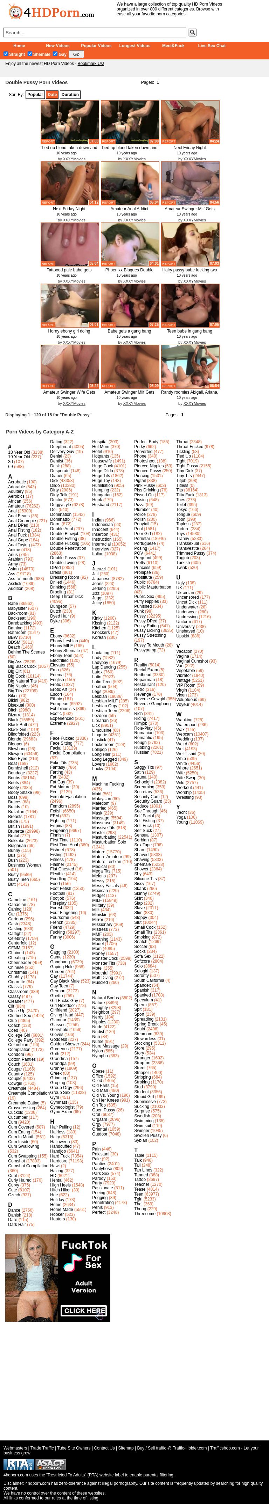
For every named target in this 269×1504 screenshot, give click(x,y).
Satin (139, 772)
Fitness (57, 859)
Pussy (140, 616)
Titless (182, 485)
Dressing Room (64, 577)
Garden (57, 971)
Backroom (17, 613)
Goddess (58, 1039)
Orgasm (99, 1119)
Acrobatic (17, 482)
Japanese (101, 578)
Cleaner (15, 1001)
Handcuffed (60, 1146)
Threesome (145, 1213)
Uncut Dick (186, 602)
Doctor (56, 499)
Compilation (19, 1049)
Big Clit (14, 671)
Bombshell (18, 768)
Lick (95, 725)
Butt (11, 884)
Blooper (15, 744)
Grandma (59, 1058)
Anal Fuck (17, 535)
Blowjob (15, 753)
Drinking (57, 587)
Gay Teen (59, 986)
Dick (54, 480)
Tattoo (140, 1179)
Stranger (142, 1058)
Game (56, 957)
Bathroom (17, 632)
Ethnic (56, 698)
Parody (98, 1178)
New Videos (57, 45)
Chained (16, 952)
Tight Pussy (187, 465)
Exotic (56, 713)
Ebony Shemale (65, 650)
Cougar (15, 1069)
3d (10, 461)
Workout (184, 787)
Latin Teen (101, 681)
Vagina (182, 656)
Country (15, 1074)
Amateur (16, 506)
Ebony (56, 636)
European (59, 703)
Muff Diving (102, 977)
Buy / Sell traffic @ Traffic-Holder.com (172, 1448)
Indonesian (102, 524)
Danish (14, 1215)
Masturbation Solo (109, 842)
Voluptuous (186, 699)
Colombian (18, 1044)
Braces (14, 802)
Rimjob (140, 723)
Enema (56, 674)
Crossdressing (21, 1107)
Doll (53, 509)
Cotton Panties (22, 1059)
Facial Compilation (67, 753)
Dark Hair (17, 1224)
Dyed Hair (59, 616)
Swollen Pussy (147, 1135)
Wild (180, 782)
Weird (181, 744)
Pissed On (143, 494)
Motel (97, 968)
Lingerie (99, 734)
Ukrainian (185, 592)
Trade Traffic (42, 1448)
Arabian (15, 559)
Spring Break (146, 1024)
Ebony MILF (61, 645)
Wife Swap (186, 777)
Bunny (14, 850)
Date (52, 94)
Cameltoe (17, 899)
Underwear (186, 611)
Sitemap (126, 1448)
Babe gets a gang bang (129, 331)
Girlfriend (58, 1010)
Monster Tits (103, 963)
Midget (98, 895)
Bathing (15, 628)
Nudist (98, 1031)
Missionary (102, 924)
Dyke (55, 621)
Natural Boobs (105, 997)
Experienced (62, 718)
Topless (183, 523)
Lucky (97, 768)
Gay (60, 54)
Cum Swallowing (23, 1146)
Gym (54, 1097)
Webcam (184, 734)
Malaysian (101, 798)
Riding (140, 718)
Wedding (184, 739)
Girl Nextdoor (62, 1005)
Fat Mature (60, 786)
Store (139, 1048)
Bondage (16, 773)
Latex (97, 672)
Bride (13, 821)
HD (53, 1175)
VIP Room (185, 685)
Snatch (140, 941)
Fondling (58, 878)
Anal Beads (18, 515)
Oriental (99, 1129)
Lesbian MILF (105, 701)
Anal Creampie (22, 520)
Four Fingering (63, 912)
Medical (99, 866)
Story (139, 1053)
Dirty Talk (58, 494)
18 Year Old (19, 452)
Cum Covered (21, 1127)
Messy (98, 880)
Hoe (54, 1194)
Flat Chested (62, 869)
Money (98, 953)
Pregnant (142, 557)
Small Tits (143, 932)
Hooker (57, 1214)
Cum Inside (18, 1141)
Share (139, 849)
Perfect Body (146, 441)
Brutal (13, 835)
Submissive (145, 1101)
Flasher (57, 864)
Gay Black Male (65, 981)
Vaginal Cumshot (192, 661)
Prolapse (142, 572)
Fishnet (57, 849)
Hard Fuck (59, 1156)
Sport (139, 1014)
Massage (100, 818)
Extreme (58, 723)
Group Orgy (61, 1087)
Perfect (98, 1212)
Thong (140, 1208)
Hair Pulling (60, 1127)
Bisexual (16, 705)
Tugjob (182, 557)
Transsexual (187, 543)
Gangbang (60, 961)
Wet (180, 748)
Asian (13, 569)
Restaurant (144, 684)
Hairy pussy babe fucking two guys (189, 273)
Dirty (54, 490)
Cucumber (17, 1117)
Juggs (97, 598)
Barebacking (20, 623)
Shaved (141, 854)
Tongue (183, 514)
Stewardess (145, 1038)
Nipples (99, 1022)
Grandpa (58, 1063)
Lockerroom (103, 744)
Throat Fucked (189, 446)
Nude (97, 1026)
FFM (54, 815)
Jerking (99, 588)
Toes (180, 499)
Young (182, 822)
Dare (12, 1219)
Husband (100, 504)
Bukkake (16, 840)
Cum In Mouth (21, 1136)
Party (97, 1183)
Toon (180, 519)
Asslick (14, 583)
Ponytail (141, 523)
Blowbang (17, 748)
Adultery (15, 491)
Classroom (18, 991)
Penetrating (102, 1202)
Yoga (181, 817)
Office (97, 1076)
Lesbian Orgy (104, 705)
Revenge (142, 694)
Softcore (142, 961)
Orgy (96, 1124)
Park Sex (100, 1173)
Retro (139, 689)
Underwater (187, 607)
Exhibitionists (62, 708)
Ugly (180, 583)
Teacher (141, 1184)
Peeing (98, 1192)
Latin (96, 676)
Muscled (100, 982)
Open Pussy (103, 1110)
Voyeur (182, 704)
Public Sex (144, 596)
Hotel (97, 451)
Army (13, 564)
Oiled (97, 1080)
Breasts (15, 816)
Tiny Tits (184, 475)
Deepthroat (60, 446)
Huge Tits (101, 475)
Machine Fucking (108, 784)
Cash (13, 923)
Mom (97, 948)
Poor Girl (142, 533)
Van (179, 665)
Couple (14, 1078)
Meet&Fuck (173, 45)
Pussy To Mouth (149, 645)
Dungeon (58, 606)
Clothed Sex (19, 1015)
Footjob (57, 898)
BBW (13, 637)
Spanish (141, 990)
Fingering (59, 830)
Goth (54, 1053)
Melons (99, 876)
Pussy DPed (145, 621)
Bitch (13, 710)
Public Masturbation (152, 587)
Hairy (55, 1136)
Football (57, 893)
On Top (98, 1105)
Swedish (142, 1116)
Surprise (142, 1111)
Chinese (15, 967)
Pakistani (100, 1154)
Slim (138, 912)
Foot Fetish (60, 888)
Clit (11, 1006)
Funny (56, 937)
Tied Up (183, 456)
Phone (140, 456)
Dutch (55, 611)
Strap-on (142, 1062)
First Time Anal (64, 844)
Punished (143, 606)
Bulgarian (17, 845)
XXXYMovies (74, 159)
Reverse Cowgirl (149, 698)
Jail (95, 573)
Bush (13, 860)
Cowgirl (15, 1083)
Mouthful (100, 973)
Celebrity (16, 938)
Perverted (143, 451)
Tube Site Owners (74, 1448)
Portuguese (145, 543)
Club (12, 1020)
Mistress (100, 929)
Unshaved (185, 631)
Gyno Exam (61, 1111)
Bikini (13, 700)
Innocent (100, 529)
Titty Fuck (185, 494)
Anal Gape (18, 540)
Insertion (100, 534)
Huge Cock (102, 465)
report (48, 141)
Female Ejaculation (68, 796)
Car (11, 914)
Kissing (99, 623)
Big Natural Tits (22, 681)
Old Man (100, 1090)
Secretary (143, 791)
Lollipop (99, 749)
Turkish (183, 562)
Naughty (100, 1007)
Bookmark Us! (91, 63)
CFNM (14, 948)
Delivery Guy (62, 451)
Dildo (55, 485)
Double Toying (63, 562)
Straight (14, 54)
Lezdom (99, 715)
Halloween (60, 1141)
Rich (138, 713)
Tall (137, 1165)
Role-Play (143, 728)
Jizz (95, 593)
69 (10, 466)
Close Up (16, 1010)
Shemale (39, 54)
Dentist (56, 461)
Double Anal (61, 528)
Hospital (99, 441)
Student (141, 1091)
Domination (60, 514)
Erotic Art (58, 689)
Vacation (184, 651)
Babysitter (17, 608)
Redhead (142, 674)
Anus (13, 554)
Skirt (138, 898)
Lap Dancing (104, 667)
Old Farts (100, 1085)
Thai (138, 1204)
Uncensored (187, 597)
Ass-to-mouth (20, 578)
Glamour (58, 1019)
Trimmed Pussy (190, 553)
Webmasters (15, 1448)
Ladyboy (100, 662)
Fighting (57, 820)
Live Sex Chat (212, 45)
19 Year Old (19, 456)
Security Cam (146, 796)
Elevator (57, 665)
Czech (14, 1194)
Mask (97, 813)
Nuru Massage (105, 1046)
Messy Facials (105, 885)
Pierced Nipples (149, 465)
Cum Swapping (22, 1156)
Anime (14, 549)
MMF (97, 934)
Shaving (141, 859)
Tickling (183, 451)
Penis (97, 1207)
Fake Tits (58, 762)
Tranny (182, 538)
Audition (15, 588)
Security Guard (148, 801)
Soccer (140, 946)
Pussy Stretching (150, 635)
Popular (35, 94)
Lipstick (99, 739)
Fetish (56, 811)
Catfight (15, 933)
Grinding (58, 1077)
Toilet (181, 504)
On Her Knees (105, 1100)
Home (19, 45)
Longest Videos (134, 45)
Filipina (56, 825)
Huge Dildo (102, 470)
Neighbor (100, 1012)
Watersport (186, 724)
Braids (14, 806)
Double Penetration (68, 548)
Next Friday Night (189, 147)
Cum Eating (19, 1132)
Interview (100, 549)
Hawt (55, 1165)
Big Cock (16, 676)
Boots (13, 782)
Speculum (143, 1000)
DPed (55, 567)
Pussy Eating (146, 625)
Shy (138, 873)
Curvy (13, 1185)
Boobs (14, 777)
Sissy (139, 883)
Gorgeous (59, 1048)
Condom (16, 1054)
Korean (99, 637)
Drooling (58, 592)
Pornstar (142, 538)
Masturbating (104, 837)
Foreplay (58, 903)
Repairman (144, 679)
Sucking (141, 1106)
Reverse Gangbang (152, 703)
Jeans (97, 583)
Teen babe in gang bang (189, 331)
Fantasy (57, 767)
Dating (56, 441)
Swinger (141, 1130)
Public (140, 582)
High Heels (60, 1185)
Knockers (101, 632)
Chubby (15, 976)
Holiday (57, 1199)
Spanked (142, 995)
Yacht (181, 812)
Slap (138, 903)
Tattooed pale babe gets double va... (69, 273)
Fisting (56, 854)
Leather (99, 686)
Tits (179, 490)
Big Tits (15, 690)
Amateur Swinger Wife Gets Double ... (69, 395)
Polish (140, 519)
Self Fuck (143, 825)
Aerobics (16, 496)
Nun (96, 1036)
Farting (56, 772)
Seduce (141, 806)
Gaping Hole (62, 966)
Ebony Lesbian (64, 640)
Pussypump (145, 650)
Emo (54, 669)
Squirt (139, 1029)
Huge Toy (101, 480)
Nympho (100, 1055)
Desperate (59, 470)
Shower (141, 869)
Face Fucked (62, 738)
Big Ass (15, 661)
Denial (56, 456)
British (14, 826)
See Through (146, 811)
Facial (55, 748)
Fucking (57, 932)
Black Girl (17, 729)
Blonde (14, 739)
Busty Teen (18, 879)
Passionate (102, 1187)
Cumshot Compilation (28, 1165)
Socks (140, 951)
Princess (142, 567)
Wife (180, 773)
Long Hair (101, 754)
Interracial (101, 544)
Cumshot (16, 1161)
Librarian (100, 720)
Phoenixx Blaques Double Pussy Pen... (129, 273)
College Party (20, 1040)
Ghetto (56, 995)
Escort (56, 694)
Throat (182, 441)
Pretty (139, 562)
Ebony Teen (61, 655)
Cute (12, 1190)
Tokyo (181, 509)
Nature (98, 1002)
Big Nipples (18, 686)
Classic (15, 986)
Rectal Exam (146, 669)
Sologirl (141, 971)
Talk (138, 1160)
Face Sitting (61, 743)
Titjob (181, 480)
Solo (138, 966)
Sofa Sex (142, 956)
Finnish (57, 835)
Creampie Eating (23, 1103)
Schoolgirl (143, 782)
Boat (12, 763)
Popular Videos (96, 45)
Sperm (140, 1004)
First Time (59, 840)
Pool (138, 528)
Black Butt (17, 724)
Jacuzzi (99, 569)
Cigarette (16, 981)
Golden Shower (64, 1044)
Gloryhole (59, 1029)
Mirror (97, 919)
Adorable (16, 486)
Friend (56, 927)
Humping (100, 490)
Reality (140, 665)
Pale (96, 1158)
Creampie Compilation (29, 1093)
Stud (138, 1087)
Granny (57, 1068)
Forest (56, 907)
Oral (96, 1114)
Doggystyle (60, 504)
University (185, 626)
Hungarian (101, 494)
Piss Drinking (146, 490)
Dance (14, 1210)
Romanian (143, 732)
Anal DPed (18, 525)
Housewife (102, 461)
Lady (96, 657)
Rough (140, 742)
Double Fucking (64, 543)
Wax (180, 729)
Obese (98, 1071)
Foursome (59, 917)
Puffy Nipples (146, 601)
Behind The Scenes (26, 652)
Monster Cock (105, 958)
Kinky (97, 618)
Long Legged (104, 759)
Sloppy (140, 917)
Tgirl (138, 1199)
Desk (55, 465)
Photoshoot (145, 461)
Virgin (181, 690)
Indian (98, 520)
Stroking (142, 1082)
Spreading (143, 1019)
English (57, 679)
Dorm (55, 523)
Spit (138, 1009)
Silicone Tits (145, 878)
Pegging (100, 1197)
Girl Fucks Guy (64, 1000)
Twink (181, 567)
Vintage (183, 680)
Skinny (140, 893)
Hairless (57, 1132)
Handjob (58, 1151)
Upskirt (182, 636)
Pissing (141, 499)
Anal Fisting (19, 530)
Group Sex (60, 1092)
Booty (13, 787)
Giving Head (61, 1015)
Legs (96, 691)
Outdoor (99, 1134)
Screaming (144, 786)
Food (55, 883)
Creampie (17, 1088)
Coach (14, 1025)
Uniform (183, 621)
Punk (139, 611)
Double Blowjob (64, 533)
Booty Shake (20, 792)
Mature (98, 851)
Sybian (140, 1140)
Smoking (142, 937)
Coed (13, 1030)
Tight (180, 461)
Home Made (61, 1209)
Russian (141, 752)
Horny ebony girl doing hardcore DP (69, 334)
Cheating (16, 957)
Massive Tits (103, 827)
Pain (96, 1149)
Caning (14, 909)
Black (13, 719)
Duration (70, 94)
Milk (95, 909)
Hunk (97, 499)
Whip (181, 758)
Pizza (139, 504)
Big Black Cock (22, 666)
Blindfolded (18, 734)
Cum (12, 1122)
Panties (99, 1163)
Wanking (184, 719)
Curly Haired (20, 1180)
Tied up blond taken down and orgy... (69, 150)
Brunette (16, 831)
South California (149, 980)
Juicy (97, 602)
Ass (11, 573)
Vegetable (185, 670)
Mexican (100, 890)
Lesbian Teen (104, 710)
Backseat (16, 618)
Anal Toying (19, 544)
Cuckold (15, 1112)
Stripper (141, 1072)
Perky (139, 446)
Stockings (143, 1043)
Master (98, 832)
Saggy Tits (144, 767)
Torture (182, 528)
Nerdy (97, 1017)
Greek (56, 1073)
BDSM (14, 642)
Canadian (17, 904)
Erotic (55, 684)
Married (99, 808)
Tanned (141, 1175)
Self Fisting (144, 820)
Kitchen (99, 628)
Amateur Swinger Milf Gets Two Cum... (190, 211)
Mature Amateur (107, 856)
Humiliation (102, 485)
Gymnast (58, 1102)
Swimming (143, 1120)
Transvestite (187, 548)
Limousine (101, 730)
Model (98, 943)
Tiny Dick (184, 470)
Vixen (181, 695)
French (56, 922)
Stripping (142, 1077)
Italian (97, 554)
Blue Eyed (17, 758)
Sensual (141, 835)
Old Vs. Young (105, 1095)
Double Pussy (63, 557)
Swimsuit (142, 1125)
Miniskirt (100, 914)
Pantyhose (102, 1168)
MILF (97, 900)
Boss (13, 797)
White (181, 763)
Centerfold (17, 943)
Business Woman (24, 865)
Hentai (56, 1180)
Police (140, 514)
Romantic (143, 737)
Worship (184, 792)
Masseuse (101, 822)
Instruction (101, 539)
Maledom (100, 803)
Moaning (100, 939)
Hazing (56, 1170)
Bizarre (14, 715)
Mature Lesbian (106, 861)
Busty (13, 874)
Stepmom (143, 1033)
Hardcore (58, 1161)
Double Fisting (63, 538)
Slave (139, 907)
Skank (140, 888)
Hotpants (100, 456)
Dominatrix (60, 519)
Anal (12, 511)
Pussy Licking (147, 630)
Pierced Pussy (147, 470)
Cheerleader (19, 962)
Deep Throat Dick (66, 596)
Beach (14, 647)
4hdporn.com (38, 1483)
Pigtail (140, 480)
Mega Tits (101, 871)
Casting (15, 928)
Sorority (141, 975)
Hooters (57, 1219)
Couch (14, 1064)
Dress (55, 572)
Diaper (56, 475)
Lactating (100, 652)
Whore (182, 768)
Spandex (142, 985)
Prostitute (143, 577)
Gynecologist (62, 1107)
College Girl (19, 1035)
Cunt (12, 1175)
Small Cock (145, 927)
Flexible (57, 873)
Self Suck (143, 830)
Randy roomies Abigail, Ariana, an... (189, 395)
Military (98, 905)
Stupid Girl (144, 1096)
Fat (53, 777)
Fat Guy (57, 782)
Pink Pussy (144, 485)
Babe (13, 603)
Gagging (58, 952)
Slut (138, 922)
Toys (180, 533)
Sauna (140, 777)
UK (179, 587)
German (57, 990)
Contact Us (104, 1448)
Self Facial (144, 815)
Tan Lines (143, 1170)
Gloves (56, 1034)
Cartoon (15, 919)
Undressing (187, 616)
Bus (11, 855)
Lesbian (99, 696)
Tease (139, 1189)
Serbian (141, 840)
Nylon (97, 1051)
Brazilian (16, 811)
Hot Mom (100, 446)
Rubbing (142, 747)
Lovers (98, 764)
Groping (57, 1082)
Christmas (17, 972)
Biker (13, 695)
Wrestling (185, 797)
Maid (96, 793)
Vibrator (183, 675)
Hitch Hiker (60, 1190)
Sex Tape (143, 844)
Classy (14, 996)
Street (139, 1067)
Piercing (141, 475)
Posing (140, 548)
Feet (54, 791)
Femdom (58, 806)
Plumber (142, 509)
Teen (138, 1194)
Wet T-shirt (186, 753)
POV (138, 553)
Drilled (56, 582)
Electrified (59, 660)
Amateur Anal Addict (129, 208)
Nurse (97, 1041)
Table (139, 1155)
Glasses (57, 1024)
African (14, 501)
